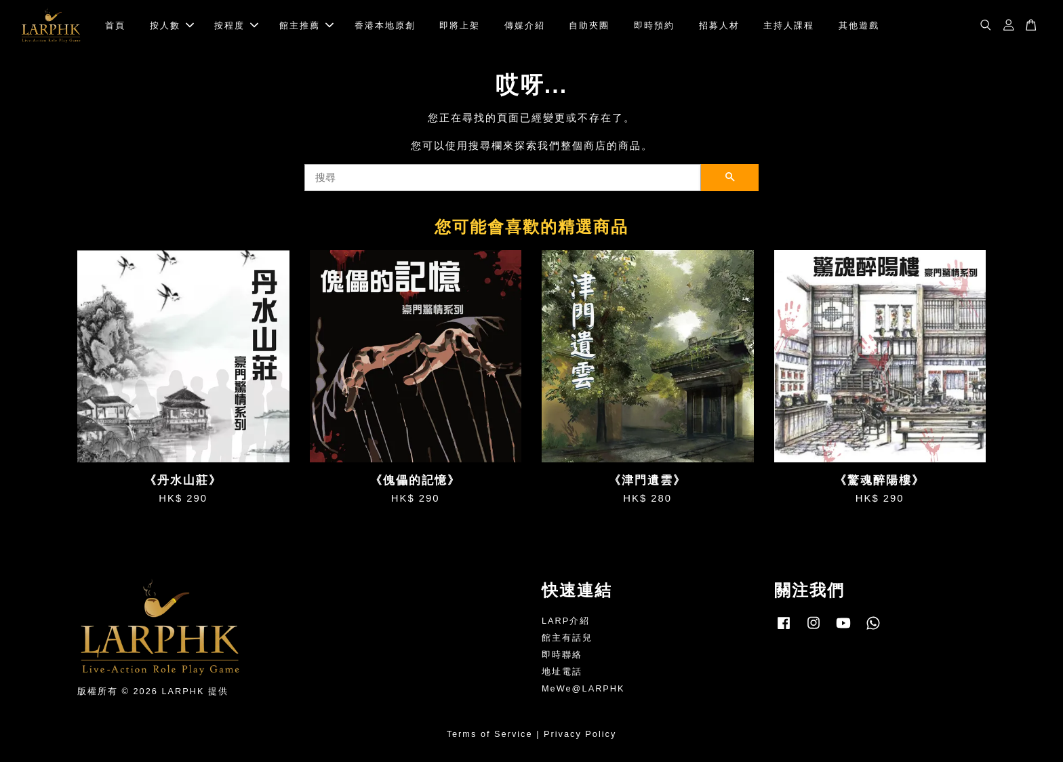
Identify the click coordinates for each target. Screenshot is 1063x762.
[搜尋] (502, 177)
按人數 (172, 25)
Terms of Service (490, 734)
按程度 (236, 25)
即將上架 (459, 25)
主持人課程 (788, 25)
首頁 (115, 25)
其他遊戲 (859, 25)
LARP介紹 (566, 621)
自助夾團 (589, 25)
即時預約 (654, 25)
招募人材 (719, 25)
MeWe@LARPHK (583, 688)
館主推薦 (306, 25)
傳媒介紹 (524, 25)
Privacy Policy (580, 734)
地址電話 (562, 671)
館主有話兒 (567, 638)
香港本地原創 (385, 25)
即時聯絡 (562, 654)
